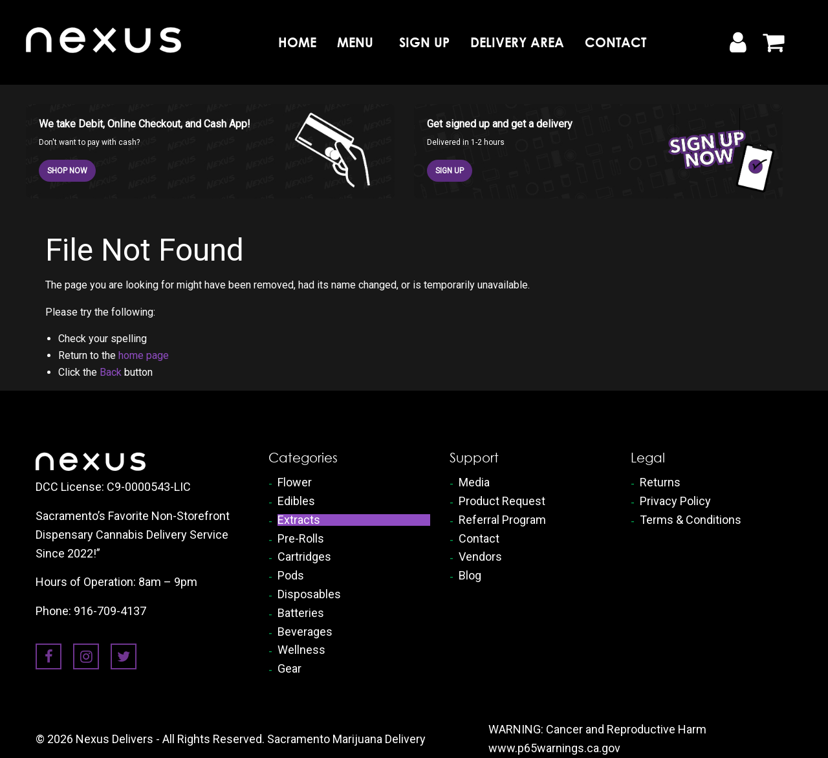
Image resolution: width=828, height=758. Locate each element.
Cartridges (304, 557)
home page (143, 355)
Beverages (305, 632)
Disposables (309, 594)
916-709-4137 (110, 611)
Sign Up (424, 42)
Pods (291, 575)
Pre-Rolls (301, 539)
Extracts (299, 520)
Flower (295, 482)
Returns (660, 482)
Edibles (296, 501)
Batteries (301, 613)
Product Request (502, 501)
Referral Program (502, 520)
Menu (355, 42)
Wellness (301, 650)
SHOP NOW (67, 170)
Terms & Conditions (690, 520)
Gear (289, 669)
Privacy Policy (675, 501)
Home (297, 42)
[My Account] (737, 42)
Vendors (480, 557)
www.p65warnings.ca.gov (554, 748)
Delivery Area (517, 42)
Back (111, 372)
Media (474, 482)
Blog (470, 575)
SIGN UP (449, 170)
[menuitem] (297, 42)
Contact (615, 42)
